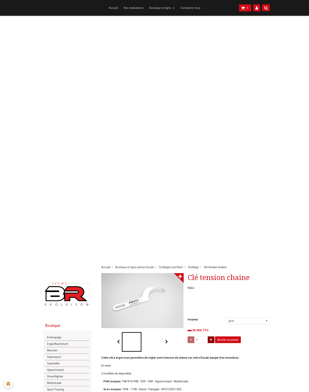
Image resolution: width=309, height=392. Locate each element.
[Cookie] (8, 383)
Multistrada (54, 383)
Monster (52, 350)
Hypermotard (55, 369)
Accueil (113, 7)
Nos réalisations (133, 7)
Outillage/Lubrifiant (171, 267)
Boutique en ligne (160, 7)
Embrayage (54, 337)
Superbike (53, 363)
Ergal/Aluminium (57, 343)
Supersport (54, 356)
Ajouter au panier (228, 339)
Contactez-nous (190, 7)
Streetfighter (55, 376)
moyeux (193, 319)
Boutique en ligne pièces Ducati (134, 267)
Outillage (193, 267)
